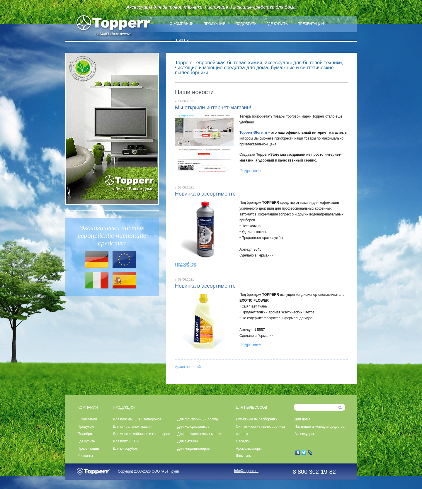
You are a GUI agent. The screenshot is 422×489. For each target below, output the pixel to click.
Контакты (179, 40)
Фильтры (243, 434)
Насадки (243, 441)
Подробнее (250, 170)
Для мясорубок (125, 448)
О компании (181, 24)
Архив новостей (188, 367)
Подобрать (246, 24)
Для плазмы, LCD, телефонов (137, 419)
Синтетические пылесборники (260, 427)
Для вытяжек (187, 441)
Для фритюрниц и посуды (198, 419)
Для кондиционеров (193, 448)
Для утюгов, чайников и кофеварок (141, 434)
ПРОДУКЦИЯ (124, 407)
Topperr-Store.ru (253, 132)
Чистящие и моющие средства (319, 427)
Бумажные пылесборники (257, 419)
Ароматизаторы (248, 448)
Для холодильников (193, 427)
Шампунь (243, 456)
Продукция (214, 24)
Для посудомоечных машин (199, 434)
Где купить (276, 24)
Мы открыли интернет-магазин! (213, 108)
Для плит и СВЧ (126, 441)
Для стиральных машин (132, 427)
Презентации (311, 24)
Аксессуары (304, 434)
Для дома (302, 419)
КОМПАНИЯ (88, 407)
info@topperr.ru (246, 471)
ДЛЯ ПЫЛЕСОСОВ (251, 407)
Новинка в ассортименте (205, 194)
